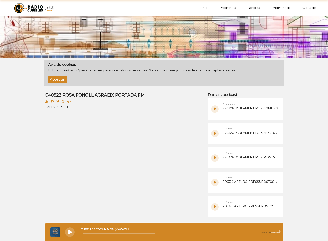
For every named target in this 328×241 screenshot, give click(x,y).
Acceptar (57, 79)
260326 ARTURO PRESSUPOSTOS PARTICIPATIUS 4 (251, 182)
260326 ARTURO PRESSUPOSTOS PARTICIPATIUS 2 (251, 206)
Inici (205, 8)
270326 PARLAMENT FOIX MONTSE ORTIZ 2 (251, 133)
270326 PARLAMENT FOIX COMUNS (250, 108)
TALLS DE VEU (56, 107)
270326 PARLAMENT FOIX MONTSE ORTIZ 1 (251, 157)
